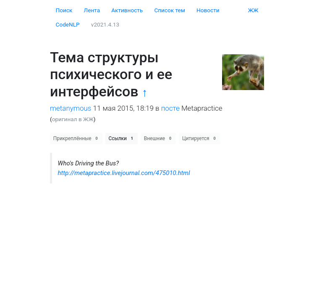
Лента (92, 10)
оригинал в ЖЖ (73, 119)
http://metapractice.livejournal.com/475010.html (124, 173)
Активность (127, 10)
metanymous (70, 108)
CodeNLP (68, 24)
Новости (207, 10)
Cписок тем (169, 10)
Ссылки (122, 138)
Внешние (158, 138)
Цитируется (199, 138)
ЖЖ (253, 10)
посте (170, 108)
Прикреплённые (76, 138)
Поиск (64, 10)
